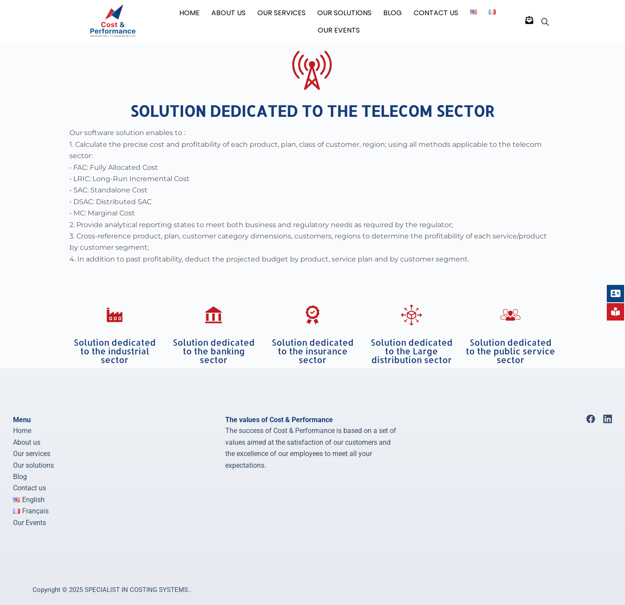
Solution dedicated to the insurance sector (313, 351)
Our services (31, 454)
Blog (20, 477)
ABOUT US (228, 13)
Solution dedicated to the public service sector (510, 351)
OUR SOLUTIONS (344, 13)
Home (22, 430)
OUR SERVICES (281, 13)
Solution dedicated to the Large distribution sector (412, 351)
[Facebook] (590, 419)
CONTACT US (436, 13)
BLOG (392, 13)
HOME (189, 13)
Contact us (29, 488)
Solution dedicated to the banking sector (214, 351)
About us (26, 442)
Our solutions (33, 465)
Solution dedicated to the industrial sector (115, 351)
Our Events (339, 30)
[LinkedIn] (607, 419)
